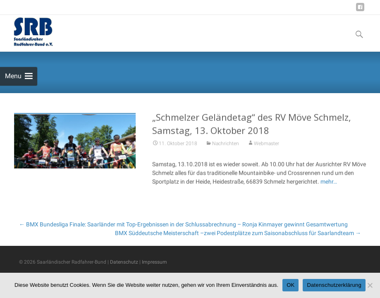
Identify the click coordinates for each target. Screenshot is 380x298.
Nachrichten (225, 144)
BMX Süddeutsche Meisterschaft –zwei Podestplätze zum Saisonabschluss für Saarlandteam (238, 233)
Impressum (154, 262)
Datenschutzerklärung (334, 285)
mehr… (328, 182)
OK (290, 285)
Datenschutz (124, 262)
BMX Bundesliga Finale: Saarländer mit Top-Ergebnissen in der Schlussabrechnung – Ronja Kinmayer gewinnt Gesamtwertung (183, 224)
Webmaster (266, 144)
